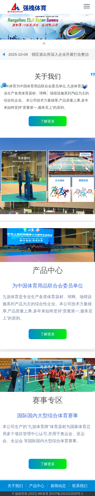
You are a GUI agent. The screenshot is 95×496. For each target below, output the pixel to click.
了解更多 (48, 334)
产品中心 (36, 486)
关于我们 (15, 486)
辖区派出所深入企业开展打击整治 (48, 54)
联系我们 (79, 486)
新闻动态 (58, 486)
